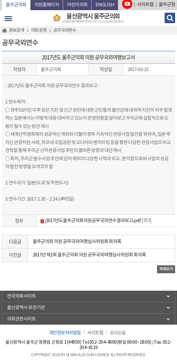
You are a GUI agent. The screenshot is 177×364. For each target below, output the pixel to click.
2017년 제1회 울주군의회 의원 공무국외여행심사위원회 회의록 (89, 255)
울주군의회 (16, 5)
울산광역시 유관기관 (26, 307)
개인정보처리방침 (65, 332)
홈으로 (5, 30)
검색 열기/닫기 (170, 18)
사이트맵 (145, 4)
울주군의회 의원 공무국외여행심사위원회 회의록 (77, 241)
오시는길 (118, 332)
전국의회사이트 (21, 296)
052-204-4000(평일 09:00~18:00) (120, 342)
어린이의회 (77, 5)
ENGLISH (104, 5)
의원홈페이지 (46, 5)
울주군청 (167, 4)
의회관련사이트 (21, 319)
